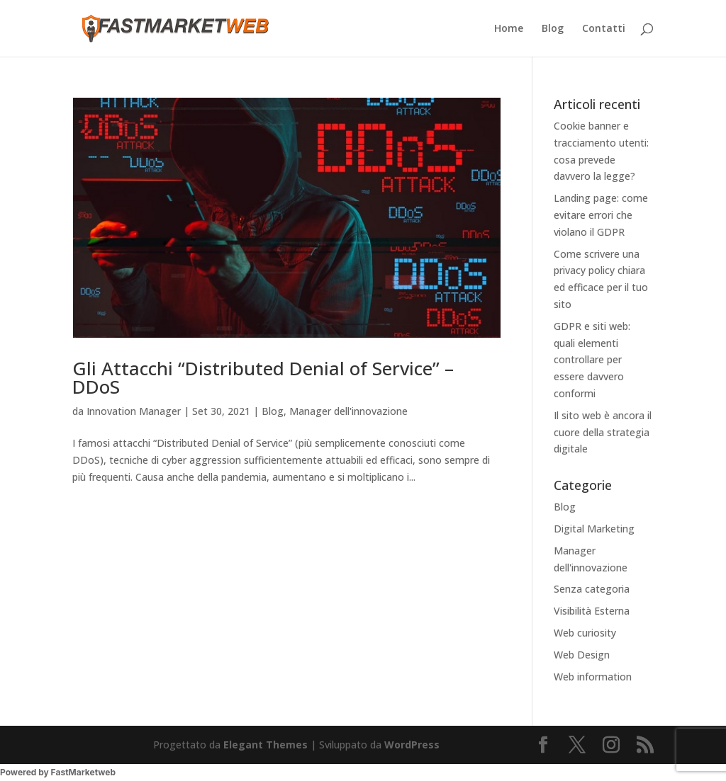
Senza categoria (592, 588)
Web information (593, 676)
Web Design (582, 654)
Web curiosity (585, 632)
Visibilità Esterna (592, 610)
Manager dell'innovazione (348, 411)
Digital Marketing (594, 528)
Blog (553, 29)
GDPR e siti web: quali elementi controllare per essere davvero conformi (592, 359)
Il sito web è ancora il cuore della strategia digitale (603, 432)
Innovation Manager (133, 411)
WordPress (412, 744)
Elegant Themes (265, 744)
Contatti (603, 29)
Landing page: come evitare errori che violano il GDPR (601, 215)
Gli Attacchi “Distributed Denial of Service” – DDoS (263, 377)
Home (508, 29)
